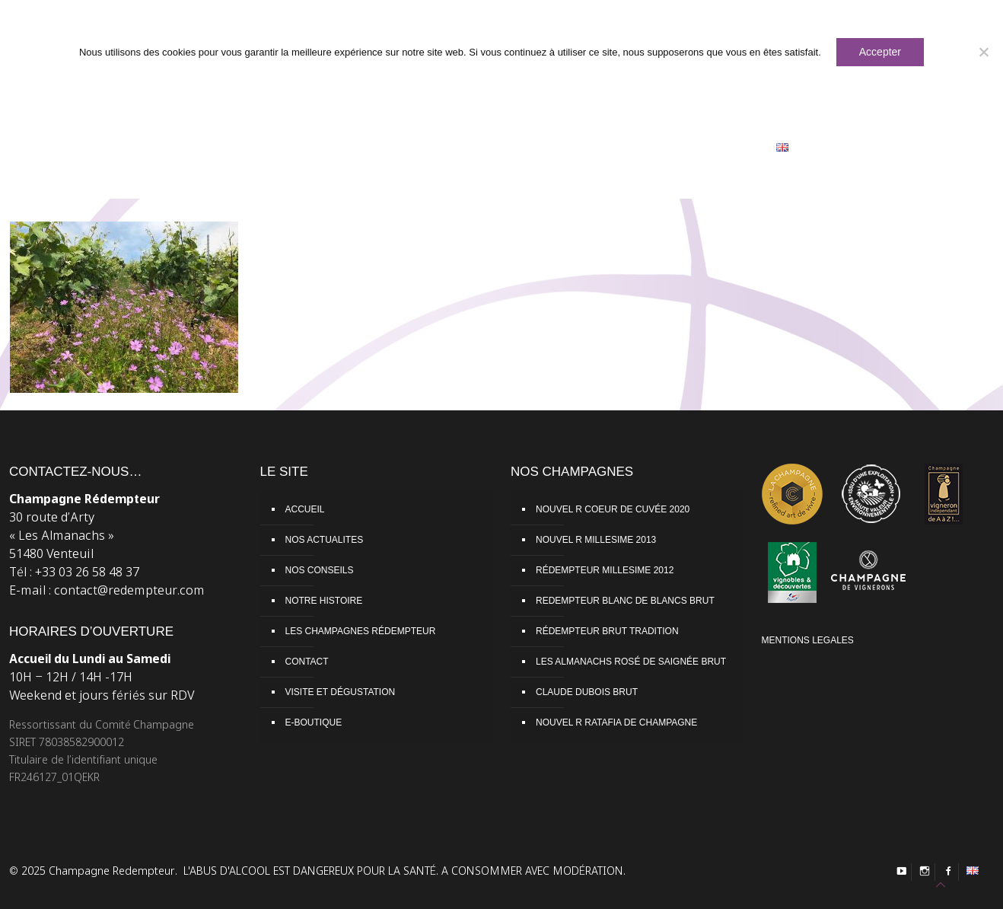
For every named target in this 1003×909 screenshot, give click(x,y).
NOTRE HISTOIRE (324, 600)
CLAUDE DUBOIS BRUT (587, 692)
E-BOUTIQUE (313, 722)
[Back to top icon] (940, 885)
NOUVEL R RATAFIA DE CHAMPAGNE (616, 722)
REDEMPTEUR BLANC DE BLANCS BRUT (625, 600)
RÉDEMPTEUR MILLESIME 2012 (604, 570)
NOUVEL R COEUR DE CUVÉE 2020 (612, 509)
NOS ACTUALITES (324, 539)
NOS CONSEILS (319, 570)
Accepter (880, 52)
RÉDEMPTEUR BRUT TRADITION (607, 631)
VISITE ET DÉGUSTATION (340, 692)
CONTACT (307, 661)
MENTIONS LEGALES (808, 640)
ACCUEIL (305, 509)
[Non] (984, 51)
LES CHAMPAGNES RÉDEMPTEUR (360, 631)
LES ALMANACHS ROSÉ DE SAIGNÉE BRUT (631, 661)
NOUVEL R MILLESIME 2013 (596, 539)
